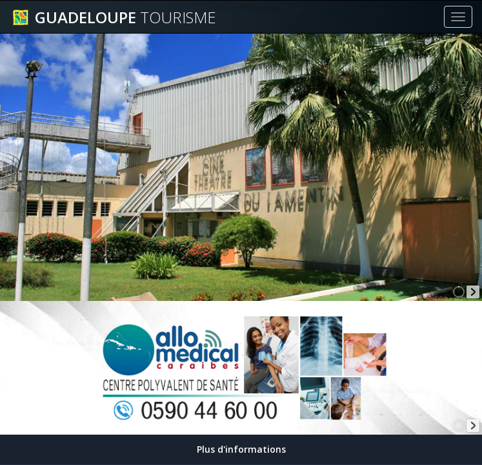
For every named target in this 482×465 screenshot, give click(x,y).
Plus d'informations (241, 449)
